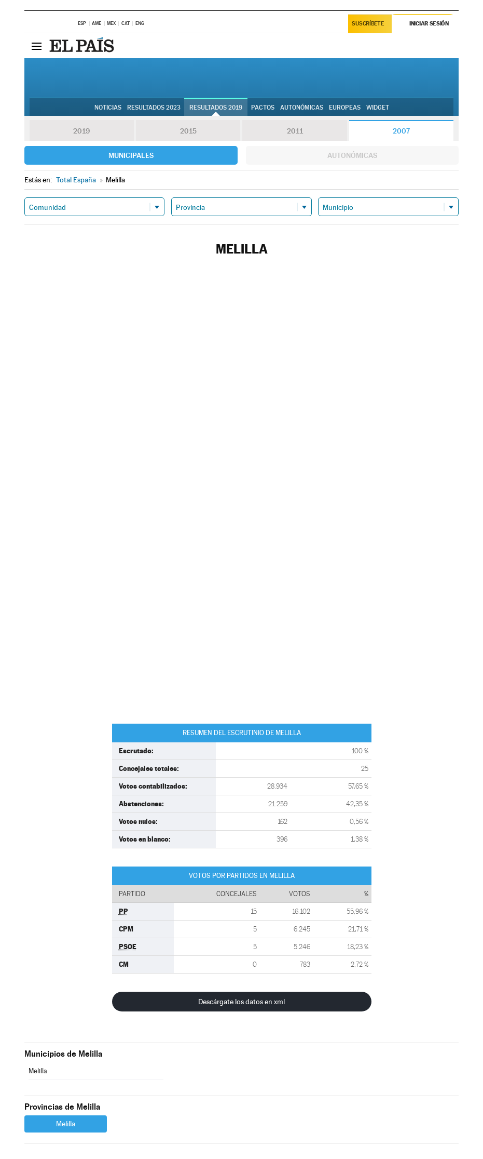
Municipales (131, 155)
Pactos (262, 107)
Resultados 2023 (154, 107)
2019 (81, 131)
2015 (188, 131)
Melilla (38, 1071)
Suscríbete (368, 24)
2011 (295, 131)
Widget (377, 107)
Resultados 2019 (215, 107)
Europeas (345, 107)
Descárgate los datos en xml (241, 1001)
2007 (401, 131)
